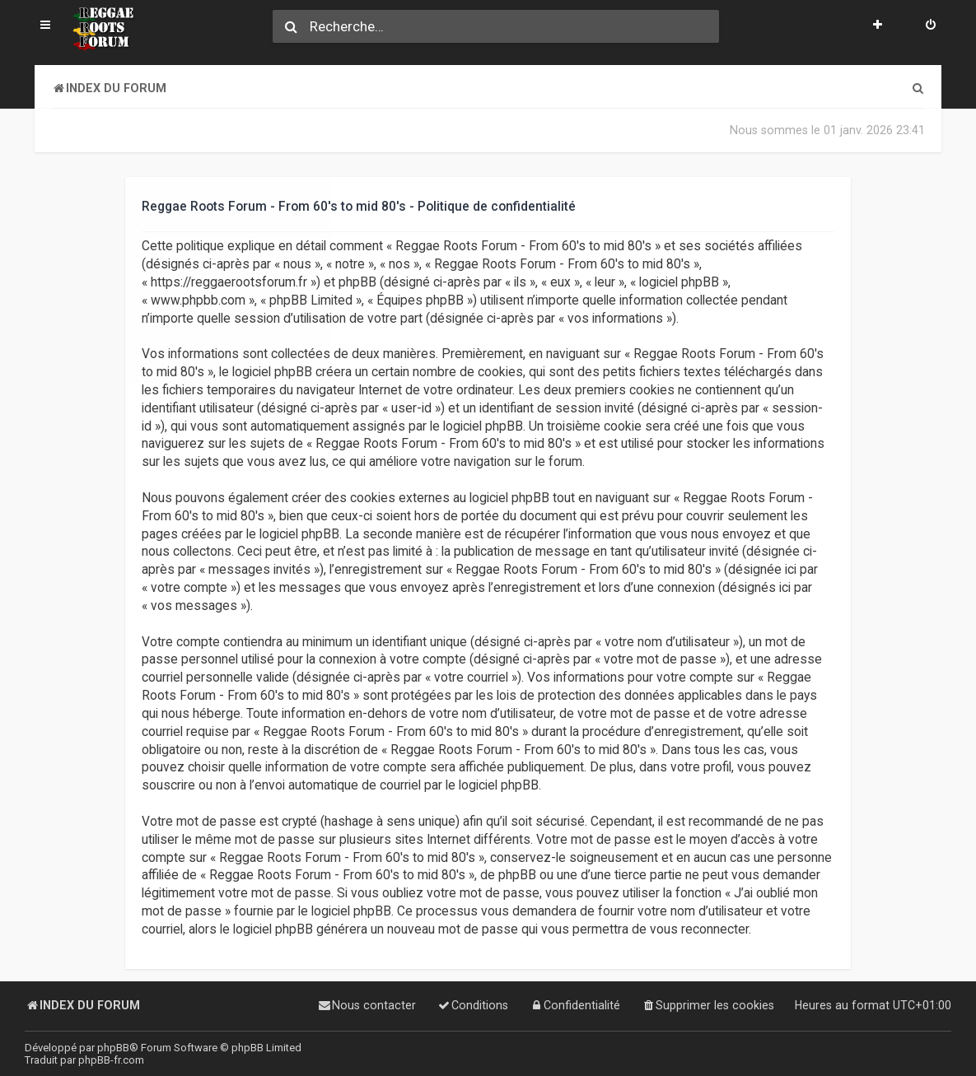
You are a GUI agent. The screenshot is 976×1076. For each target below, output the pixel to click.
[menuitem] (930, 26)
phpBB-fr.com (111, 1060)
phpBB (113, 1047)
